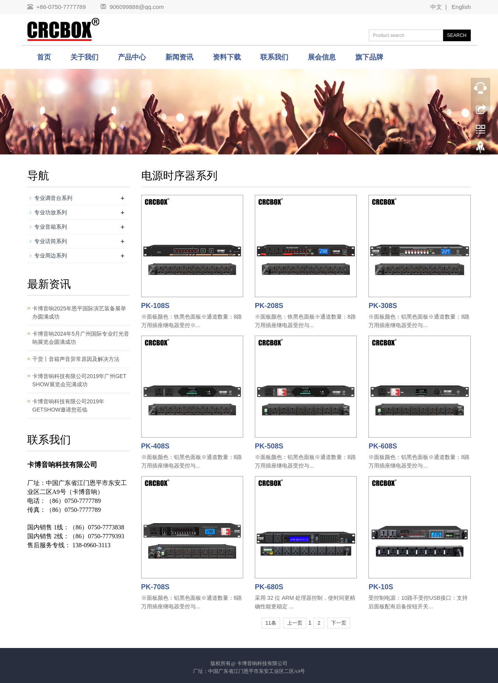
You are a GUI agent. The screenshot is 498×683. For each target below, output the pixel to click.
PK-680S (269, 587)
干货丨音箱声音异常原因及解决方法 (75, 359)
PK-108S (155, 306)
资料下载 (227, 57)
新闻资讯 (179, 57)
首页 (44, 57)
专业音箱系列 (50, 227)
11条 (270, 623)
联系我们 (274, 57)
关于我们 (84, 57)
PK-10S (380, 587)
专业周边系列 (50, 255)
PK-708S (155, 587)
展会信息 (322, 57)
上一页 (294, 623)
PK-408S (155, 446)
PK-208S (269, 306)
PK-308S (382, 306)
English (459, 7)
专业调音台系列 (53, 198)
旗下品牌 (369, 57)
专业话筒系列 (50, 241)
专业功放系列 (50, 212)
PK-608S (382, 446)
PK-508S (269, 446)
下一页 (338, 623)
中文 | (439, 7)
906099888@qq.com (136, 7)
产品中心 (132, 57)
